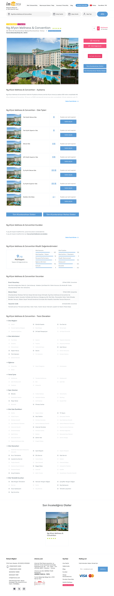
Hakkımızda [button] (66, 566)
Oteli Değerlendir (96, 46)
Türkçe (93, 5)
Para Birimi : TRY (102, 5)
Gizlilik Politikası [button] (67, 582)
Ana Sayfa (66, 563)
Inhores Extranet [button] (68, 585)
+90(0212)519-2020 (15, 566)
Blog (71, 5)
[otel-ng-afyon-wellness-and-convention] (28, 14)
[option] (57, 529)
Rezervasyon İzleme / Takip (47, 5)
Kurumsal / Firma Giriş (62, 5)
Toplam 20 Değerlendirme (20, 262)
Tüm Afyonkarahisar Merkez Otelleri (95, 71)
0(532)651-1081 (13, 575)
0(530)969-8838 (14, 572)
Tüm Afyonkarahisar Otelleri (94, 66)
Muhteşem (104, 28)
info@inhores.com (14, 578)
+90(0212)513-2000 (15, 569)
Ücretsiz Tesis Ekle (82, 5)
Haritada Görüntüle (95, 56)
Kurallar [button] (65, 572)
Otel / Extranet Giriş (32, 5)
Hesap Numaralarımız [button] (67, 575)
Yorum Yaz (96, 41)
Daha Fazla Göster (71, 101)
